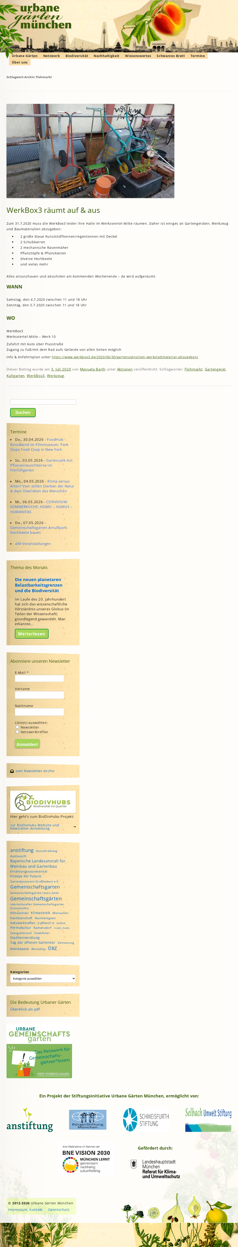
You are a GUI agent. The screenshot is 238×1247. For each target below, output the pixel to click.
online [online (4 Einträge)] (60, 923)
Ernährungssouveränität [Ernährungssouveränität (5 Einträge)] (28, 871)
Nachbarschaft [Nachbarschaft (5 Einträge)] (21, 918)
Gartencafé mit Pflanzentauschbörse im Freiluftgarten (41, 465)
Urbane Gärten (25, 56)
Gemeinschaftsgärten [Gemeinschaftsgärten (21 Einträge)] (36, 898)
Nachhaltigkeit (106, 56)
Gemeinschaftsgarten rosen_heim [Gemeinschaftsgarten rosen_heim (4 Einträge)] (34, 893)
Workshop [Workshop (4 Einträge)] (38, 949)
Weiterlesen (31, 633)
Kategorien (19, 972)
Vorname (22, 689)
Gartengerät (215, 369)
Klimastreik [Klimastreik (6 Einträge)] (40, 913)
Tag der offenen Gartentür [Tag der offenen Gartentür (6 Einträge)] (33, 942)
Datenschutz (59, 1209)
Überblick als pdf (25, 1009)
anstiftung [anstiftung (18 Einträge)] (22, 850)
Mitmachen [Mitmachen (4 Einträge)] (61, 913)
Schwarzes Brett (171, 56)
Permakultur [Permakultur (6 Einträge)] (20, 927)
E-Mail (22, 672)
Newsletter (27, 727)
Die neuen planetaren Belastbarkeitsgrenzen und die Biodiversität (39, 585)
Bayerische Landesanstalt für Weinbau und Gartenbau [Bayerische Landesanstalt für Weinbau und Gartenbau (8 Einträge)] (38, 863)
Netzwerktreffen (32, 732)
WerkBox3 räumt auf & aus (53, 210)
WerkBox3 (36, 375)
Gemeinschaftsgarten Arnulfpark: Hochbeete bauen (39, 530)
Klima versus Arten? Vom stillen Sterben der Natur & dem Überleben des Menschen (42, 486)
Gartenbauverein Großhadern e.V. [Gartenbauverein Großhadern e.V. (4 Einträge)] (34, 881)
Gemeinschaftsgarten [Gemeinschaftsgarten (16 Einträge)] (35, 887)
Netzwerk (51, 56)
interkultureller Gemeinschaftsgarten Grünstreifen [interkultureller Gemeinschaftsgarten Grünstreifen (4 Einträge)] (37, 906)
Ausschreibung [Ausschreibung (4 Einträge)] (46, 851)
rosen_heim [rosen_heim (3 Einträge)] (61, 928)
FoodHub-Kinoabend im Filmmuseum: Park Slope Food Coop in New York (39, 444)
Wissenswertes (138, 56)
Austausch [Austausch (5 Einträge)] (18, 856)
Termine (198, 56)
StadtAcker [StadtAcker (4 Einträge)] (42, 933)
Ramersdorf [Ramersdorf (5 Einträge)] (42, 928)
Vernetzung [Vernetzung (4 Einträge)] (66, 943)
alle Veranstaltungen (33, 543)
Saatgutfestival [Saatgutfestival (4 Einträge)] (21, 933)
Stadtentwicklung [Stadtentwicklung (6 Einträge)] (25, 937)
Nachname (24, 705)
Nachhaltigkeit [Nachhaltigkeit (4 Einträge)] (45, 918)
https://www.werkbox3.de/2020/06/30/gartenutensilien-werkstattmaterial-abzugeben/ (125, 357)
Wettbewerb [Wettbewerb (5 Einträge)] (19, 949)
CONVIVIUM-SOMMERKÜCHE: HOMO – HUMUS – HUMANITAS (41, 506)
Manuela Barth (93, 369)
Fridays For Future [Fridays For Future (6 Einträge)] (25, 876)
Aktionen (125, 369)
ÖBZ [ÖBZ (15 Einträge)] (52, 948)
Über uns (20, 62)
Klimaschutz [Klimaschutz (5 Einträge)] (19, 913)
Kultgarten (16, 375)
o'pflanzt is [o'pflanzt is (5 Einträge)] (45, 923)
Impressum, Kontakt (25, 1209)
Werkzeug (55, 375)
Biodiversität (77, 56)
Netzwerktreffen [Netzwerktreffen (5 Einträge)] (22, 923)
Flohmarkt (193, 369)
